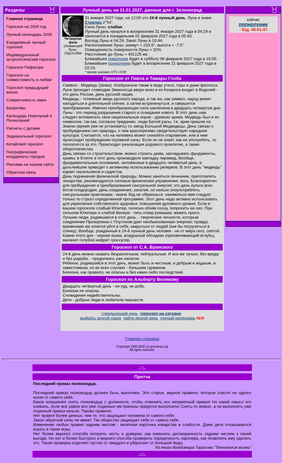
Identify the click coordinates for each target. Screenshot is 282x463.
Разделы (15, 10)
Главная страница (142, 338)
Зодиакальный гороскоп (28, 136)
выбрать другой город (100, 318)
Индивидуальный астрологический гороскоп (31, 57)
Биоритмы (16, 108)
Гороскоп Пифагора (24, 67)
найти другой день (140, 318)
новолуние (118, 58)
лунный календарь (177, 318)
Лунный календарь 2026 (29, 34)
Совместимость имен (26, 100)
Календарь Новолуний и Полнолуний (29, 118)
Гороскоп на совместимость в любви (29, 77)
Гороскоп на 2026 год (26, 26)
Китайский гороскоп (24, 144)
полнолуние (119, 63)
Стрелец (93, 22)
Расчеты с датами (23, 128)
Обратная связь (21, 172)
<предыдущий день (119, 313)
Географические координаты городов (25, 154)
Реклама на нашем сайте (30, 164)
